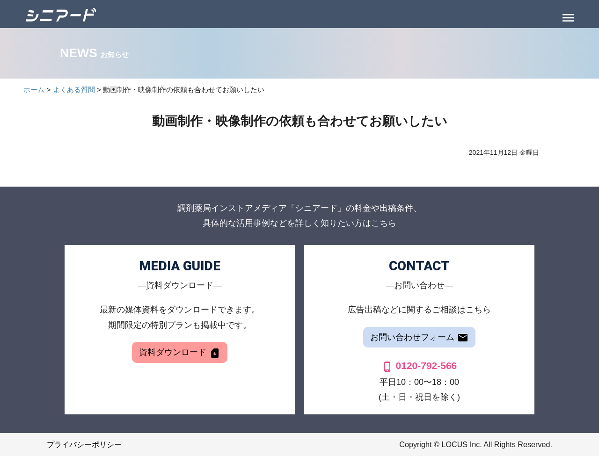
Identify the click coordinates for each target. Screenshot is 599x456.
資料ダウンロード (179, 353)
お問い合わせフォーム (419, 337)
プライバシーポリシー (84, 444)
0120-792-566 (419, 365)
